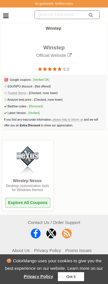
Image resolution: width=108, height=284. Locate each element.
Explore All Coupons (28, 202)
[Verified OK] (41, 79)
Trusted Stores (16, 93)
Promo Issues (78, 250)
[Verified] (34, 113)
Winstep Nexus (27, 180)
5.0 (66, 69)
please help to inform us (68, 119)
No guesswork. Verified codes (54, 3)
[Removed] (36, 106)
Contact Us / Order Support (54, 222)
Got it (71, 276)
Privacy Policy (38, 276)
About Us (21, 250)
